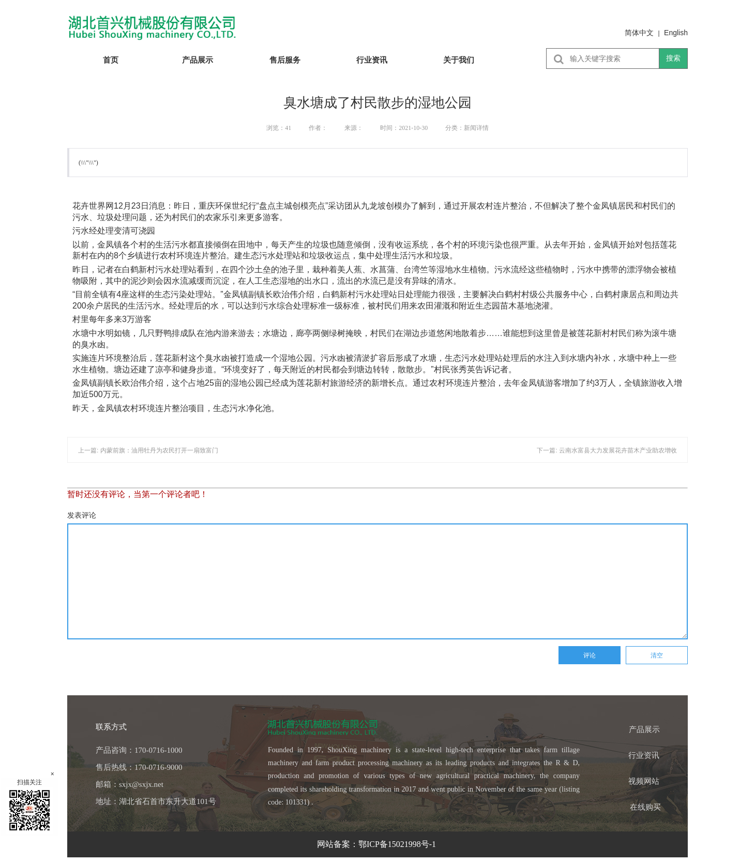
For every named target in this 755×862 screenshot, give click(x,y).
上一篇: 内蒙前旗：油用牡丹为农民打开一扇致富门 (148, 450)
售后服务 (284, 59)
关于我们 (458, 59)
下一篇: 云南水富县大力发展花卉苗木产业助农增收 (607, 450)
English (676, 32)
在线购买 (645, 807)
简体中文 (639, 32)
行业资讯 (371, 59)
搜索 (673, 58)
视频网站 (643, 781)
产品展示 (197, 59)
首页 (110, 59)
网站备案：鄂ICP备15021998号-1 (377, 844)
